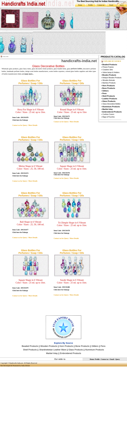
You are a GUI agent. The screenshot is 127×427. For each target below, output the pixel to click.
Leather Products (109, 99)
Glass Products (75, 349)
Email (111, 5)
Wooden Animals (108, 80)
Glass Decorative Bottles (111, 104)
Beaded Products (109, 65)
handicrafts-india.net (79, 61)
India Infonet (25, 366)
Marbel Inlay (52, 353)
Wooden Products (48, 346)
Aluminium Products (111, 107)
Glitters (105, 91)
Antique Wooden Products (111, 78)
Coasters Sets (107, 70)
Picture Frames (108, 67)
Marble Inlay (107, 109)
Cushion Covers (108, 114)
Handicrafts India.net (16, 363)
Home (80, 5)
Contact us (100, 5)
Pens (104, 93)
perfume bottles (76, 69)
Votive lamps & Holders (110, 72)
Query (122, 5)
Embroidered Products (70, 353)
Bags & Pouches (108, 117)
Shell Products (108, 96)
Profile (90, 5)
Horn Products (108, 86)
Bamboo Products (109, 83)
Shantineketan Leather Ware (52, 349)
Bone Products (108, 88)
